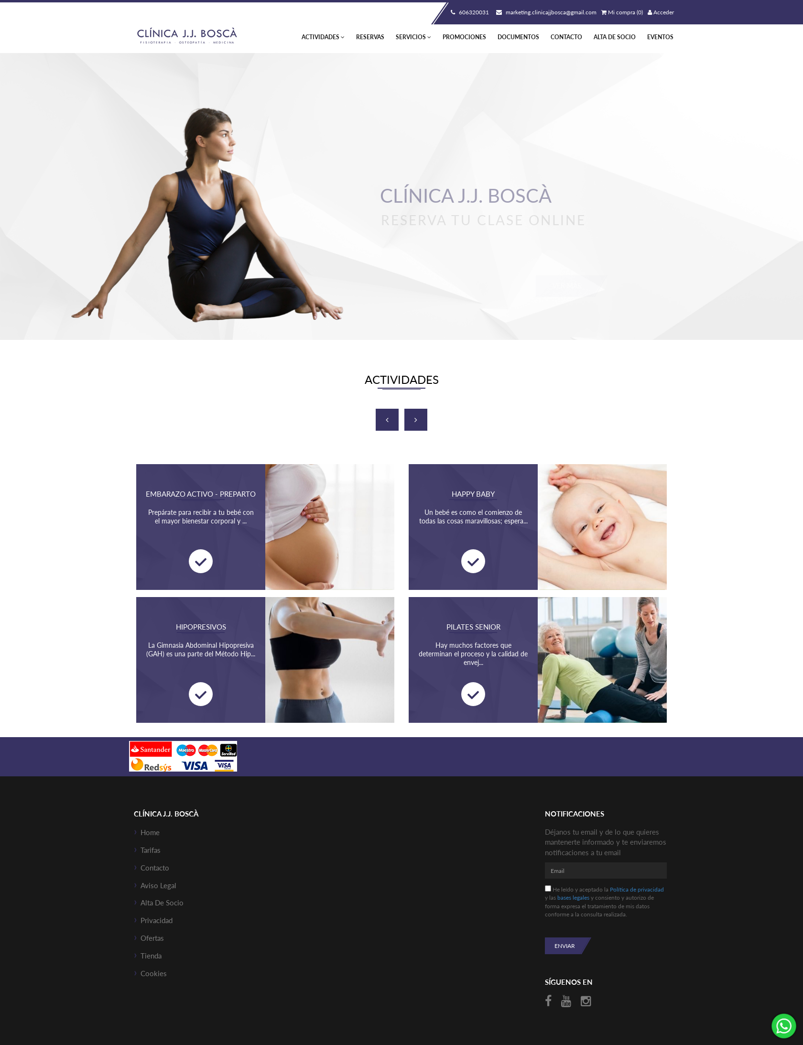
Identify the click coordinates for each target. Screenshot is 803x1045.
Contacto (566, 37)
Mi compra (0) (622, 12)
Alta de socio (615, 37)
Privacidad (157, 920)
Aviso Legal (158, 885)
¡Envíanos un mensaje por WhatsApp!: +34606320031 (784, 1026)
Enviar (564, 945)
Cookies (154, 973)
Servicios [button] (413, 37)
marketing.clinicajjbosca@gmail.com (545, 12)
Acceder (661, 12)
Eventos (660, 37)
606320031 (468, 12)
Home (150, 832)
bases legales (573, 897)
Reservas (370, 37)
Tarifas (151, 850)
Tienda (151, 955)
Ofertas (152, 938)
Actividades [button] (323, 37)
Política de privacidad (637, 889)
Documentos (518, 37)
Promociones (464, 37)
